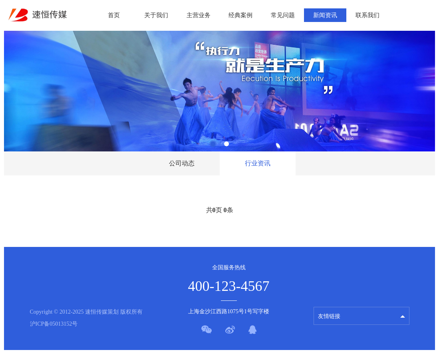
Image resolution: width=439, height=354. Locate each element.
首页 (114, 15)
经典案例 (240, 15)
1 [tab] (213, 143)
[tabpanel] (219, 91)
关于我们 (156, 15)
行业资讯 (257, 163)
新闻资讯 (325, 15)
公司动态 (182, 163)
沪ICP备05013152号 (54, 324)
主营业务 (199, 15)
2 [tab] (226, 143)
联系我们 (367, 15)
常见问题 (283, 15)
